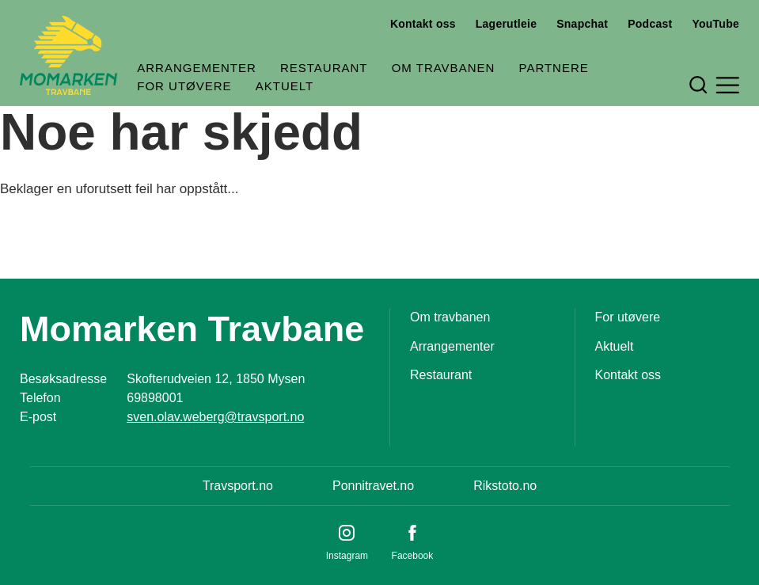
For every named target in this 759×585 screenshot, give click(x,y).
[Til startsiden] (68, 55)
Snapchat (582, 23)
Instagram (347, 555)
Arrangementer (196, 67)
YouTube (715, 23)
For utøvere (184, 86)
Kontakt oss (423, 23)
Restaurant (324, 67)
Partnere (553, 67)
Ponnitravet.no (373, 485)
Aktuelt (284, 86)
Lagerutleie (506, 23)
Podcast (650, 23)
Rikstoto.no (505, 485)
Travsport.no (238, 485)
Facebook (413, 555)
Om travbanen (443, 67)
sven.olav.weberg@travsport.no (215, 417)
